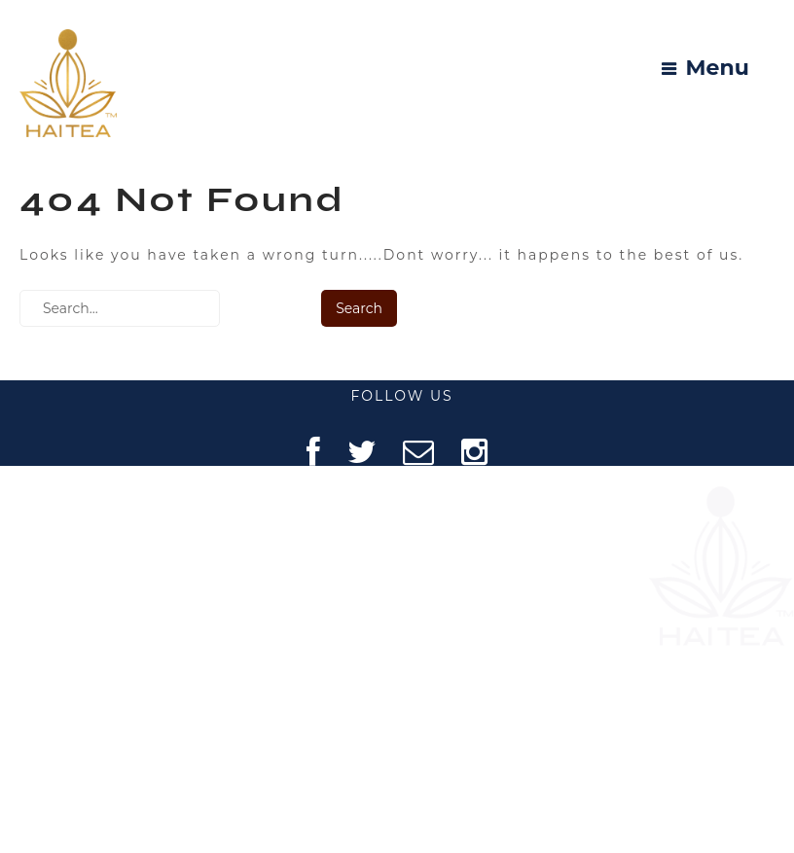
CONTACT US (112, 636)
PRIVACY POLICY (112, 687)
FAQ (112, 586)
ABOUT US (112, 535)
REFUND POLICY (113, 738)
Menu (717, 68)
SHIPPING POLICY (113, 788)
